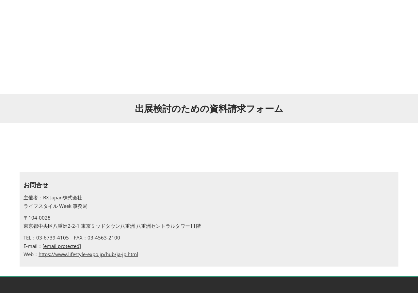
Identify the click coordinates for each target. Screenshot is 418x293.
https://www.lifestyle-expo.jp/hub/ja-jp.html (88, 254)
